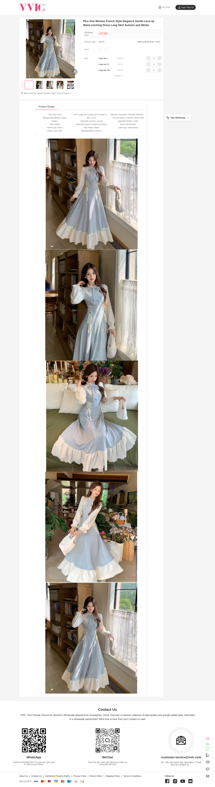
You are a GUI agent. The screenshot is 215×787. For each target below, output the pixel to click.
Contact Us (36, 776)
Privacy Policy (79, 776)
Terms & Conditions (132, 776)
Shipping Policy (113, 776)
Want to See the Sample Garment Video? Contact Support (48, 93)
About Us (23, 776)
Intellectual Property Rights (57, 776)
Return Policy (96, 776)
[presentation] (22, 85)
